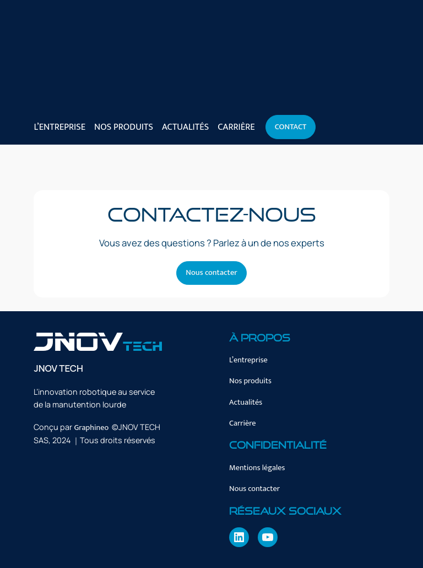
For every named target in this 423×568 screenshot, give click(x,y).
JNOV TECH (58, 368)
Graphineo (91, 427)
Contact (291, 127)
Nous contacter (211, 272)
